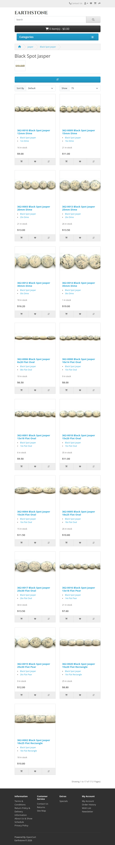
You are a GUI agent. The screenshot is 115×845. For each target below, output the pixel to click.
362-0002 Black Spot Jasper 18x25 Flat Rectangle (33, 741)
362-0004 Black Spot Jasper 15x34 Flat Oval (33, 513)
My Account (88, 801)
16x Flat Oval (71, 446)
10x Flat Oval (71, 369)
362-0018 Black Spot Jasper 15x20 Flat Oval (78, 437)
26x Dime (69, 217)
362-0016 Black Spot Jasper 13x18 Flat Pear (78, 589)
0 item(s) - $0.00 (57, 29)
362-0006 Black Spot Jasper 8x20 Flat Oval (33, 360)
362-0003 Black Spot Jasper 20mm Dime (33, 208)
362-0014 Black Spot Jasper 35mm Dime (78, 284)
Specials (64, 801)
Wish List (86, 808)
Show (64, 88)
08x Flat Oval (26, 369)
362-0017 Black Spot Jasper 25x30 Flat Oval (33, 589)
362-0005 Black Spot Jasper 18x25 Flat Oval (78, 513)
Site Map (41, 810)
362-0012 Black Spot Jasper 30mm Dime (33, 284)
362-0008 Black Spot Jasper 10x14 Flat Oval (78, 360)
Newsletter (87, 811)
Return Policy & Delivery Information (22, 811)
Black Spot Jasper (48, 46)
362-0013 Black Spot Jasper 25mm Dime (78, 208)
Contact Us (75, 3)
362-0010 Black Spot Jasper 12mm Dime (33, 132)
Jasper (30, 46)
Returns (41, 807)
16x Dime (69, 141)
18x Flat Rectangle (28, 750)
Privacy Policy (21, 825)
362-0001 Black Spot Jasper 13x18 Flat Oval (33, 437)
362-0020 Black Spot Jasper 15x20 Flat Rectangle (78, 665)
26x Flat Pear (26, 674)
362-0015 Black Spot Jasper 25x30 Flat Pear (33, 665)
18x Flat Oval (71, 522)
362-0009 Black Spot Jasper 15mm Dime (78, 132)
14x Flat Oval (26, 446)
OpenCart (31, 837)
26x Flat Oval (26, 598)
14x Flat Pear (71, 598)
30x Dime (24, 293)
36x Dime (69, 293)
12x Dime (24, 141)
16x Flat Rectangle (73, 674)
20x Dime (24, 217)
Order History (89, 804)
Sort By (20, 88)
